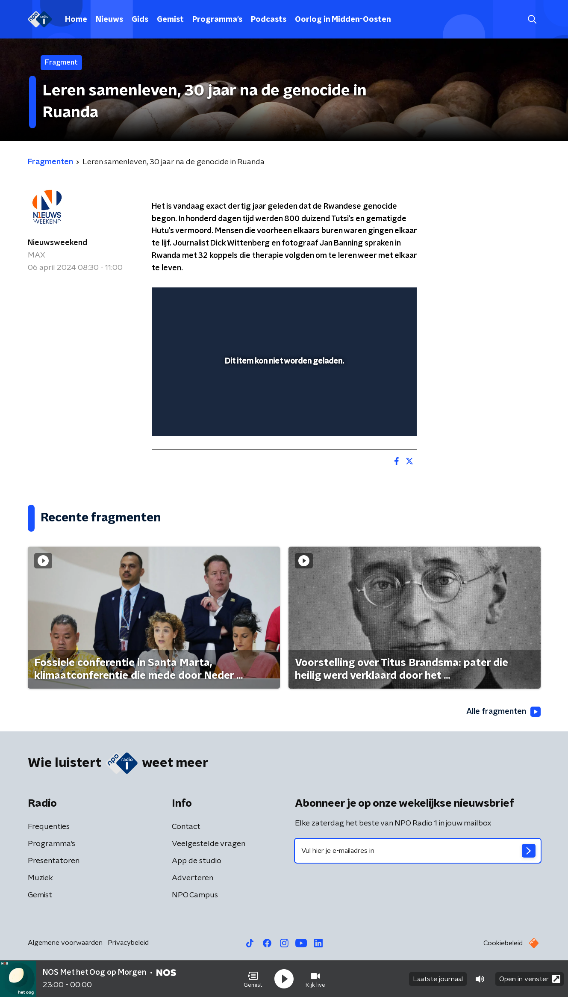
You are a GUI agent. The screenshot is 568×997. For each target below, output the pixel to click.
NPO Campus (195, 895)
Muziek (40, 878)
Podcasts (268, 20)
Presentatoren (53, 861)
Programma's (217, 20)
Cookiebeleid (503, 943)
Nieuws (109, 20)
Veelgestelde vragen (208, 844)
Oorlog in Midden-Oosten (343, 20)
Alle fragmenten (503, 712)
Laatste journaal (438, 979)
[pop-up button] (378, 417)
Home (76, 20)
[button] (253, 979)
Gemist (170, 20)
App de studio (196, 861)
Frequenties (49, 827)
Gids (140, 20)
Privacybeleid (128, 942)
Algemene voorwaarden (65, 942)
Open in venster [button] (529, 979)
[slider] (283, 395)
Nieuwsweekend (57, 243)
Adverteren (192, 878)
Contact (186, 827)
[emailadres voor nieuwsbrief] (418, 851)
